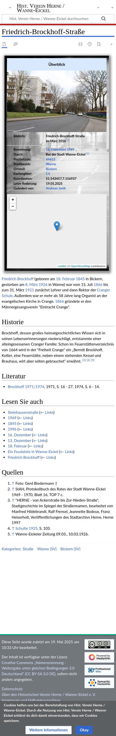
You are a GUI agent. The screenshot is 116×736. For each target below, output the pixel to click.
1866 (98, 313)
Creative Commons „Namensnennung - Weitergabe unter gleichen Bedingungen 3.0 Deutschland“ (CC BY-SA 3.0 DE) (38, 697)
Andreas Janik (56, 184)
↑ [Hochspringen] (13, 512)
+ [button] (12, 196)
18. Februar (65, 308)
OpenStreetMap (80, 262)
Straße (28, 578)
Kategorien (11, 578)
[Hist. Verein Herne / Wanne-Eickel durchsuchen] (58, 18)
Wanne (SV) (47, 578)
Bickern (51, 165)
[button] (48, 730)
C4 (48, 170)
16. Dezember (56, 146)
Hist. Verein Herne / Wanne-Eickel (40, 8)
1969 (70, 146)
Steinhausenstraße (23, 441)
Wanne (51, 160)
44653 (50, 155)
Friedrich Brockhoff (18, 308)
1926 (43, 313)
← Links (47, 441)
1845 (80, 308)
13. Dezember (19, 469)
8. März (31, 313)
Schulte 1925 (26, 557)
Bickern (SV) (70, 578)
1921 (29, 319)
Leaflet (62, 262)
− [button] (12, 203)
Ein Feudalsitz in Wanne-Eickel (33, 481)
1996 (12, 458)
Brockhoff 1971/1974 (26, 416)
